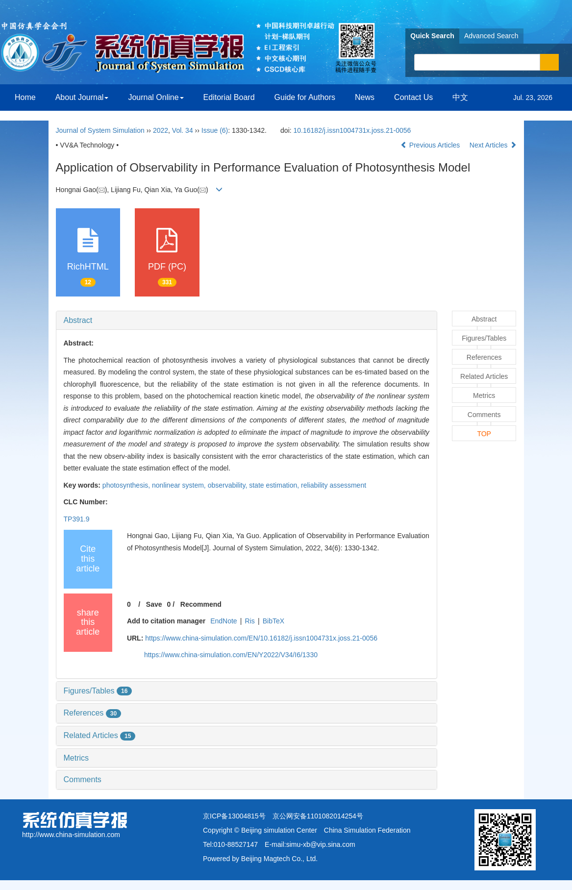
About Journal (82, 97)
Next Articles (493, 145)
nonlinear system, (180, 485)
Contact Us (413, 97)
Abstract (78, 320)
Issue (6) (214, 130)
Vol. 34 (182, 130)
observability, (228, 485)
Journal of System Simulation (100, 130)
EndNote (223, 621)
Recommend (201, 604)
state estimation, (275, 485)
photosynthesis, (127, 485)
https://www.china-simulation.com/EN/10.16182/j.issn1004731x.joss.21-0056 (261, 638)
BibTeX (273, 621)
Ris (250, 621)
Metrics (76, 758)
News (364, 97)
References (93, 713)
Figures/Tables (98, 691)
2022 (160, 130)
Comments (82, 779)
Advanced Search (491, 36)
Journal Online (155, 97)
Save (154, 604)
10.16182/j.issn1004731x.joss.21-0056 (352, 130)
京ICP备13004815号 (234, 816)
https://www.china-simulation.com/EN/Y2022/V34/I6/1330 (231, 655)
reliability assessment (333, 485)
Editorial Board (229, 97)
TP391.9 (77, 519)
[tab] (246, 320)
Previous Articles (431, 145)
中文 (460, 97)
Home (25, 97)
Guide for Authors (305, 97)
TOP (484, 434)
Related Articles (100, 735)
